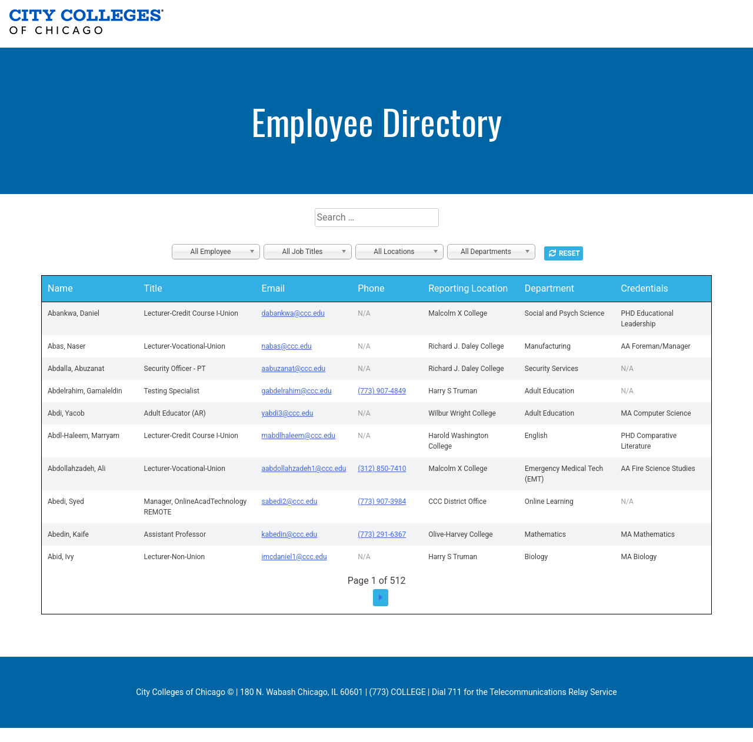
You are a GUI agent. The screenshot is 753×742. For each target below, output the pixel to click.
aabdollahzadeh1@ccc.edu (304, 468)
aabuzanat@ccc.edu (294, 369)
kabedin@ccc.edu (290, 534)
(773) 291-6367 (382, 534)
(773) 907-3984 (382, 501)
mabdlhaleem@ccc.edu (298, 436)
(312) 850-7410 (382, 468)
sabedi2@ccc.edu (290, 501)
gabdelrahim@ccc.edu (297, 391)
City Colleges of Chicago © (185, 692)
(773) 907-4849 (382, 391)
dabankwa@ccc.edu (293, 313)
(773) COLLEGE (397, 692)
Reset (569, 253)
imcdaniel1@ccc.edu (294, 557)
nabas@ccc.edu (287, 346)
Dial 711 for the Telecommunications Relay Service (524, 692)
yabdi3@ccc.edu (288, 413)
